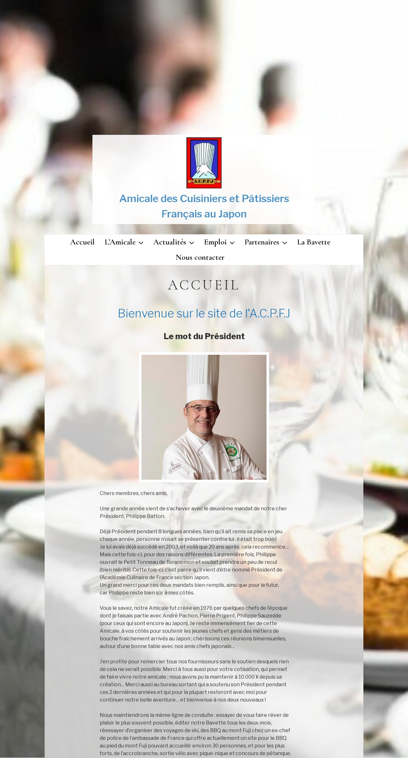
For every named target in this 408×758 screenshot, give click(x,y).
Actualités (174, 242)
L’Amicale (125, 242)
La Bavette (313, 242)
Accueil (82, 242)
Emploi (220, 242)
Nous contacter (200, 257)
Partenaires (266, 242)
